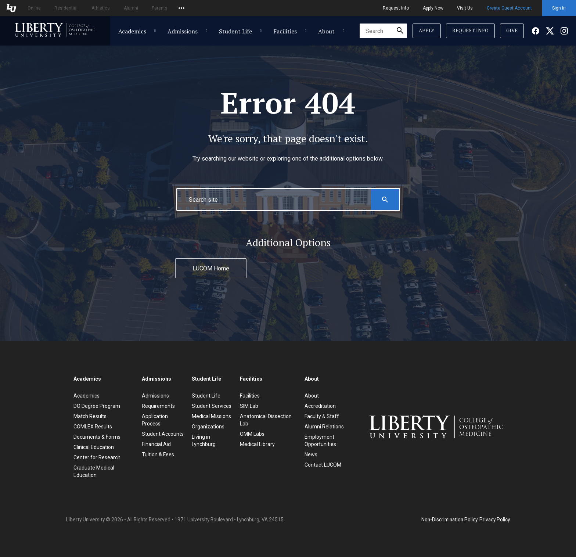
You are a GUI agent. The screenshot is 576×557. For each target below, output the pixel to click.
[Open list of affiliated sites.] (181, 8)
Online (34, 8)
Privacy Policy (494, 519)
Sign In (559, 8)
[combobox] (383, 31)
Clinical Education (93, 447)
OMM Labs (252, 434)
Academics (132, 31)
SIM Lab (249, 406)
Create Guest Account (509, 8)
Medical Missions (211, 416)
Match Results (90, 416)
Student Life (235, 31)
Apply (427, 30)
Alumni (131, 8)
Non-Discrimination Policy (449, 519)
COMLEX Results (92, 427)
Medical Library (257, 444)
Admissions (183, 31)
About (326, 31)
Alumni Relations (324, 427)
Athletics (100, 8)
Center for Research (96, 457)
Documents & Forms (96, 437)
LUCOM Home (210, 268)
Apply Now (433, 8)
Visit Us (465, 8)
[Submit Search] (400, 31)
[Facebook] (535, 30)
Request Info (396, 8)
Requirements (158, 406)
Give (512, 30)
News (311, 454)
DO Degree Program (96, 406)
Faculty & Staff (322, 416)
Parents (160, 8)
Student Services (211, 406)
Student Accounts (163, 434)
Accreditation (320, 406)
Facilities (285, 31)
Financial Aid (156, 444)
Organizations (208, 427)
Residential (66, 8)
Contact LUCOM (323, 465)
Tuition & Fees (158, 454)
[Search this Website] (385, 199)
